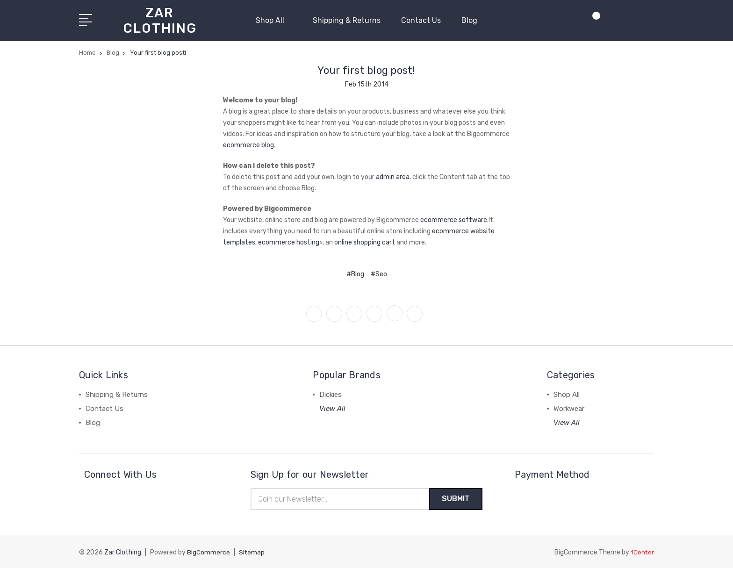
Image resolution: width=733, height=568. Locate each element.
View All (332, 407)
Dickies (330, 393)
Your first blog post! (366, 69)
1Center (642, 552)
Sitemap (252, 552)
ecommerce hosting (288, 241)
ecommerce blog (248, 144)
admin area (393, 176)
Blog (469, 19)
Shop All (274, 19)
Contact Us (421, 19)
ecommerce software (453, 219)
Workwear (568, 407)
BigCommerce (208, 552)
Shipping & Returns (347, 19)
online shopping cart (364, 241)
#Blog (355, 273)
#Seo (379, 273)
